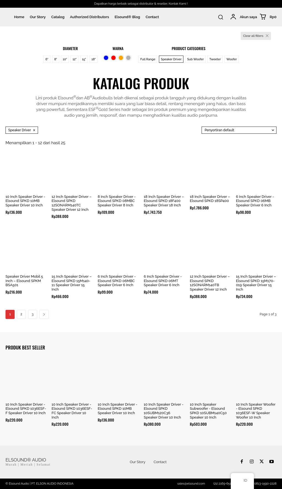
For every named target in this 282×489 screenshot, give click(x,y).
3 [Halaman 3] (33, 314)
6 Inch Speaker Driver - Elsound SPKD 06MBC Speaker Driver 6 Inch (117, 280)
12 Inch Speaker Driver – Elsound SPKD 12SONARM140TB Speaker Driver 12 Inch (210, 282)
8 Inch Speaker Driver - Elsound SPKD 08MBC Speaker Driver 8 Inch (117, 201)
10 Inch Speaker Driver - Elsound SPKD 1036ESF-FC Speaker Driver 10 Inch (71, 410)
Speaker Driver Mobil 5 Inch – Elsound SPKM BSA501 (24, 280)
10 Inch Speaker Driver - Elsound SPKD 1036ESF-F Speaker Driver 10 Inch (26, 408)
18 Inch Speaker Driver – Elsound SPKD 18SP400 (210, 199)
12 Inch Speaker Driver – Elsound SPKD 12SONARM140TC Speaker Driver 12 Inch (71, 203)
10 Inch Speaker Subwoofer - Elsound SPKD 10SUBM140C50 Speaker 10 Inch (208, 410)
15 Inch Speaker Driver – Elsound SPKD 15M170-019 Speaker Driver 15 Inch (256, 282)
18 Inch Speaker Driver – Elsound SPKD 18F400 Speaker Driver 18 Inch (164, 201)
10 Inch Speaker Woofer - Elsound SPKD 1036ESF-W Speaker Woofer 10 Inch (255, 410)
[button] (220, 17)
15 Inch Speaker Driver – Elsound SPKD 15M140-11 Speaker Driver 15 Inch (71, 282)
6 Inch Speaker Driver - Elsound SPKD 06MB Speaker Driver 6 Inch (255, 201)
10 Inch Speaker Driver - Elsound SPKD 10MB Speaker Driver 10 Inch (25, 201)
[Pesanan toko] (239, 130)
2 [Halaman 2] (21, 314)
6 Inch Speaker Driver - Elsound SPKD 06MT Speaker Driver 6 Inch (163, 280)
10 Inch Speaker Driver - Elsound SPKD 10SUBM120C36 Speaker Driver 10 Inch (163, 410)
